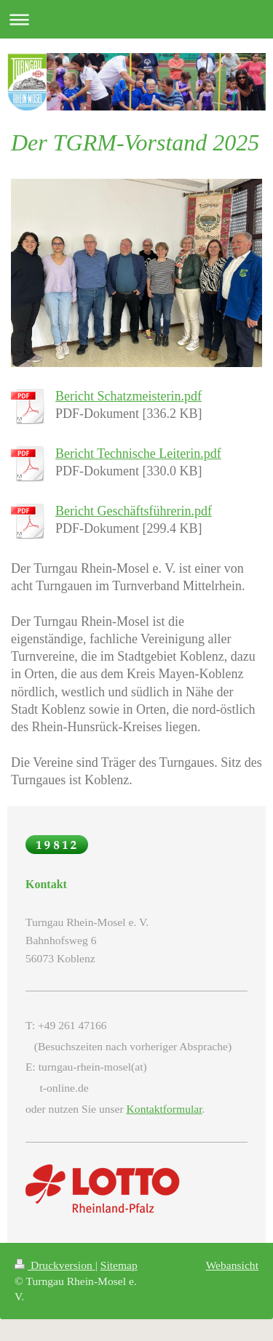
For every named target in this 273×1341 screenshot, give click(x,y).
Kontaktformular (164, 1109)
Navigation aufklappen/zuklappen (136, 19)
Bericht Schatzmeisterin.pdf (128, 396)
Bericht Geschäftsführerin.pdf (133, 511)
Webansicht (232, 1265)
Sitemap (119, 1265)
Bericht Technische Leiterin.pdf (138, 453)
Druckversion (55, 1265)
